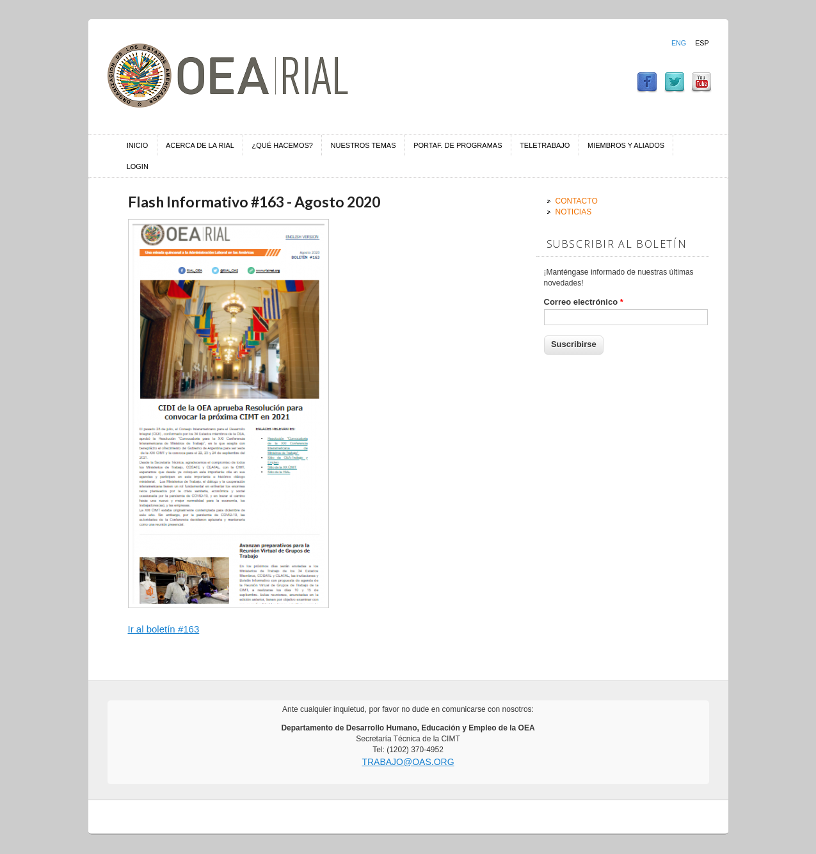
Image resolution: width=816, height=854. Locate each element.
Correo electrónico (583, 302)
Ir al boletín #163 (164, 629)
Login (137, 166)
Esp (701, 43)
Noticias (574, 211)
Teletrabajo (545, 145)
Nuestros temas (363, 145)
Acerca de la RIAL (200, 145)
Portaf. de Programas (457, 145)
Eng (678, 43)
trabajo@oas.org (408, 762)
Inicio (137, 145)
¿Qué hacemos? (282, 145)
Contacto (577, 201)
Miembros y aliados (626, 145)
